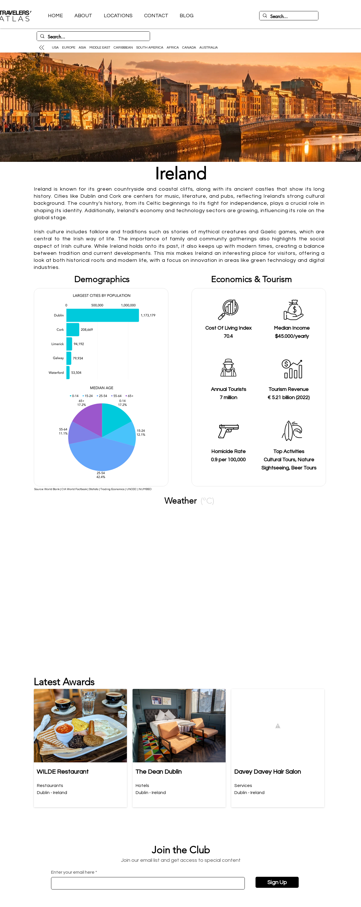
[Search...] (288, 16)
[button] (118, 15)
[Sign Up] (277, 882)
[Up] (41, 47)
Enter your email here (72, 872)
